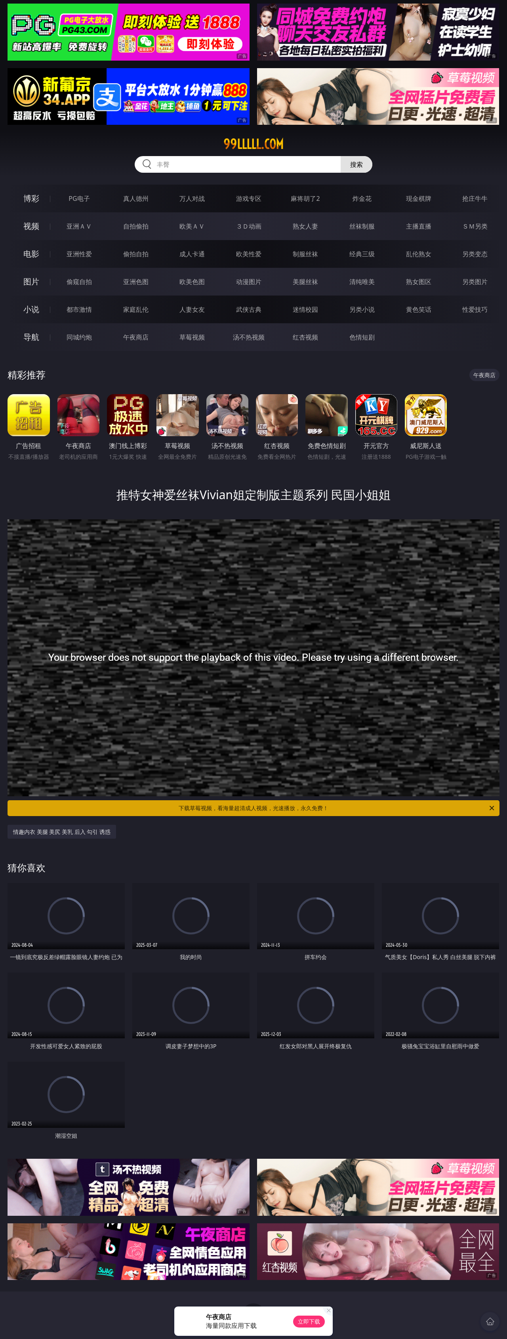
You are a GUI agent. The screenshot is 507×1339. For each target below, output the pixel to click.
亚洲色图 (136, 281)
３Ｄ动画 (248, 226)
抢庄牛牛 (475, 198)
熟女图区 (418, 281)
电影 (31, 253)
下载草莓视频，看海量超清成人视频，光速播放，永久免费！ (337, 808)
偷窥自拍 (79, 281)
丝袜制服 (362, 226)
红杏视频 (305, 337)
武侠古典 (248, 309)
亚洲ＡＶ (79, 226)
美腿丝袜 (305, 281)
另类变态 (475, 254)
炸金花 (362, 198)
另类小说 (362, 309)
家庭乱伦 (136, 309)
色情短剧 (362, 337)
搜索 (356, 164)
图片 (31, 281)
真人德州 (136, 198)
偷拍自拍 (136, 254)
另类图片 (475, 281)
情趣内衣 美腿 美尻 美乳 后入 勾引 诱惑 (62, 831)
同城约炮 (79, 337)
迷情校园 (305, 309)
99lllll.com (253, 144)
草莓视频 (192, 337)
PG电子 (79, 198)
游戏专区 (248, 198)
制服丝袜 (305, 254)
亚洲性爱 (79, 254)
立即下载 (309, 1321)
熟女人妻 (305, 226)
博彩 (31, 198)
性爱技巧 (475, 309)
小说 (31, 309)
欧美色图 (192, 281)
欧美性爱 (248, 254)
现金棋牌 (418, 198)
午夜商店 (136, 337)
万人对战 (192, 198)
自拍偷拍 (136, 226)
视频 (31, 226)
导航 (31, 337)
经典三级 (362, 254)
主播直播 (418, 226)
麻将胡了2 (305, 198)
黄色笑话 (418, 309)
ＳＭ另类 (475, 226)
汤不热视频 (249, 337)
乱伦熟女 (418, 254)
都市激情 (79, 309)
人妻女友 (192, 309)
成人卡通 (192, 254)
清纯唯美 (362, 281)
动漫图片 (248, 281)
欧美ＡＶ (192, 226)
